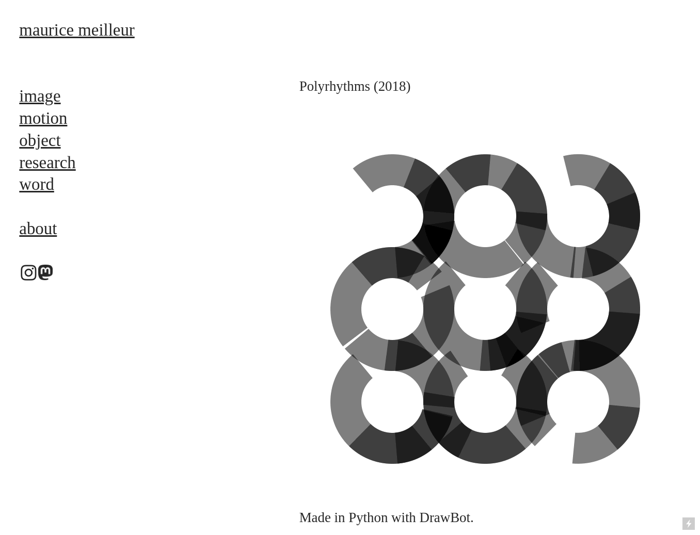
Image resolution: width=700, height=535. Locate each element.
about (38, 228)
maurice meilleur (76, 30)
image (39, 96)
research (47, 162)
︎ (28, 273)
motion (43, 118)
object (39, 140)
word (36, 184)
